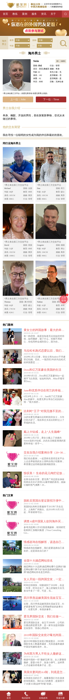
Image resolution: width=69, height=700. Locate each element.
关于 (53, 14)
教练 (15, 14)
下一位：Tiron (51, 99)
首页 (5, 14)
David (6, 245)
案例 (24, 14)
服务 (34, 14)
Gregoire (40, 245)
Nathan (40, 302)
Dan (38, 188)
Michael (7, 188)
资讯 (43, 14)
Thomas (7, 302)
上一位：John (17, 99)
